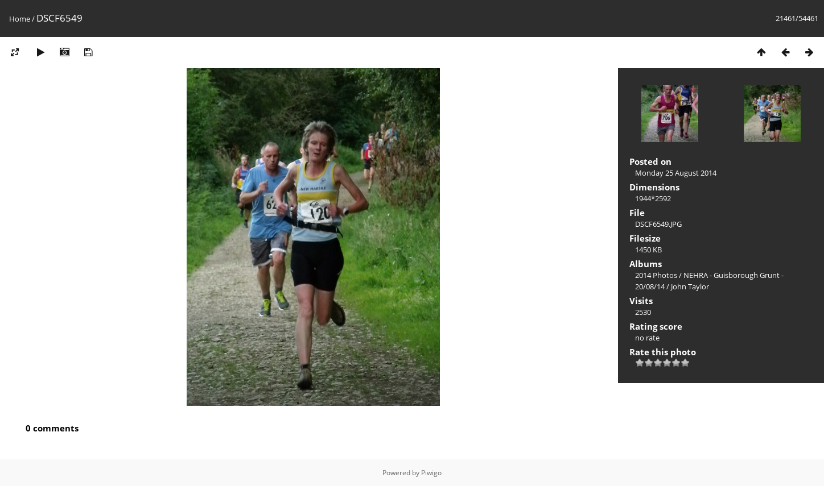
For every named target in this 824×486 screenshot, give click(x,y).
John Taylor (690, 286)
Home (19, 19)
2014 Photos (656, 275)
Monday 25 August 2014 (675, 173)
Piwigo (431, 472)
